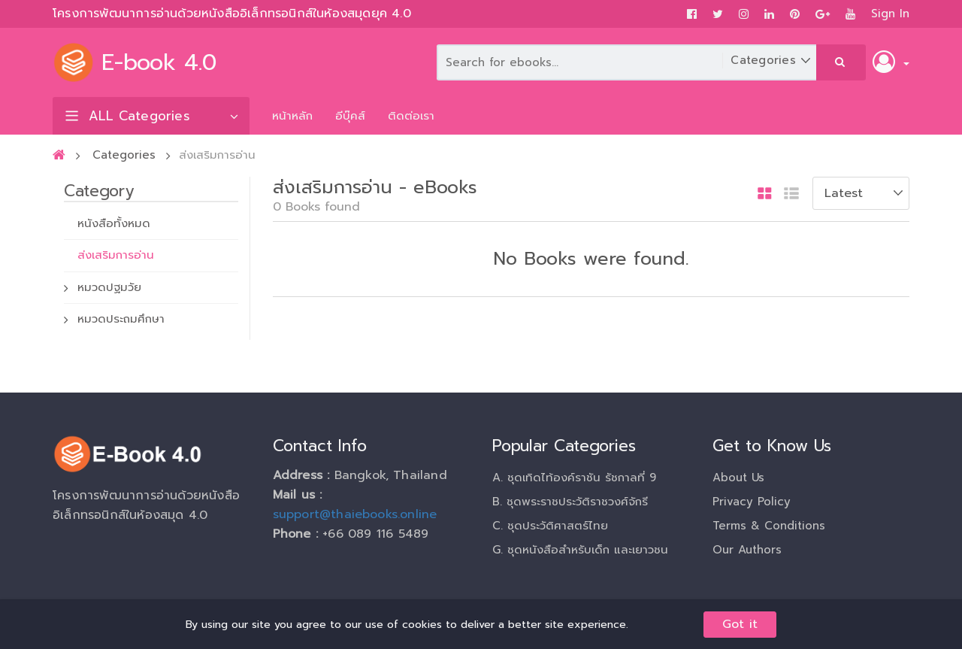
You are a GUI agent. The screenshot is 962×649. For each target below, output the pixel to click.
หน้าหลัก (292, 116)
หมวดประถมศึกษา (121, 319)
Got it (740, 624)
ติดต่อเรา (411, 116)
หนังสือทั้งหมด (113, 223)
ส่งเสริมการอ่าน (115, 255)
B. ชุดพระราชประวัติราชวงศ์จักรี (570, 501)
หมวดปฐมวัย (109, 287)
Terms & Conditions (768, 525)
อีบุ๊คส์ (350, 116)
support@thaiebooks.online (355, 514)
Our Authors (747, 549)
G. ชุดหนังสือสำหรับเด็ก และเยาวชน (580, 549)
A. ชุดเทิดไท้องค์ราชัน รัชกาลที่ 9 (574, 477)
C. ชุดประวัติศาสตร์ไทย (550, 525)
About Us (738, 477)
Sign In (890, 14)
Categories (124, 155)
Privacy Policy (751, 501)
